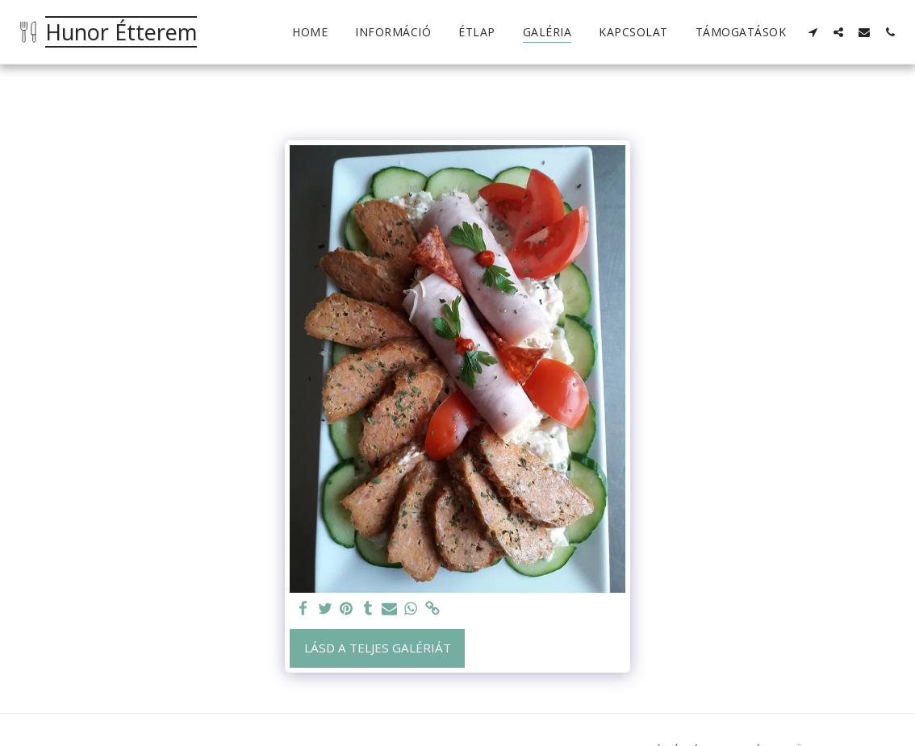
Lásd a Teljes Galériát (377, 648)
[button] (812, 32)
